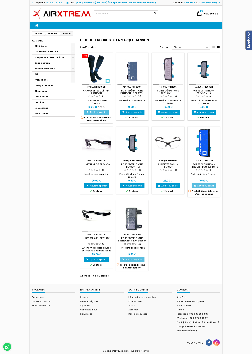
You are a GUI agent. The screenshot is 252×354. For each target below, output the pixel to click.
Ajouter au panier (96, 112)
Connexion (189, 2)
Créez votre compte (209, 2)
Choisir (191, 47)
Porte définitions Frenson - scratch (132, 92)
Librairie (39, 102)
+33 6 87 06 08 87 (54, 2)
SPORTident (41, 113)
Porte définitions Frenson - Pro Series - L (203, 165)
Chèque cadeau (44, 85)
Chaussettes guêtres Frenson (96, 92)
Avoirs (131, 305)
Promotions (41, 79)
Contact (183, 289)
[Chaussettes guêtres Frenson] (96, 56)
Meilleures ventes (41, 305)
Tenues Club (41, 96)
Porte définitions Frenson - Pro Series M (132, 239)
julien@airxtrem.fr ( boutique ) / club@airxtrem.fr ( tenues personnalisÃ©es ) (116, 2)
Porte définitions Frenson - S (204, 92)
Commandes (135, 301)
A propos (85, 305)
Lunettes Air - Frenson (96, 238)
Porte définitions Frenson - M (132, 165)
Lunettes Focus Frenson (168, 165)
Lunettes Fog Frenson (96, 164)
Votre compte (138, 289)
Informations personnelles (142, 297)
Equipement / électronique (49, 57)
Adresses (133, 309)
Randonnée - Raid (45, 68)
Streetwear (41, 91)
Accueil (37, 40)
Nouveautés (41, 107)
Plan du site (86, 313)
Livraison (84, 297)
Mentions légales (89, 301)
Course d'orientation (46, 51)
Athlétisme (41, 46)
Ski (36, 74)
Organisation (42, 62)
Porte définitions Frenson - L (168, 92)
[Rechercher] (126, 13)
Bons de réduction (138, 313)
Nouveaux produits (42, 301)
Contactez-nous (88, 309)
